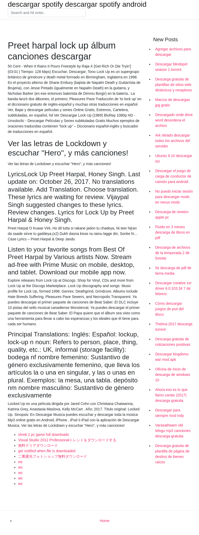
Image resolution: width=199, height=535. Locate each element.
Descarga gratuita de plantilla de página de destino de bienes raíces (172, 454)
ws (20, 462)
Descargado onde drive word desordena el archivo (174, 120)
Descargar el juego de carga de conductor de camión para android (173, 176)
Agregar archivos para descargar (173, 52)
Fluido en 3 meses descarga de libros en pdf (172, 232)
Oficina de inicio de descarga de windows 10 (172, 374)
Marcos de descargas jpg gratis (172, 102)
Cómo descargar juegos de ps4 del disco (169, 308)
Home (104, 521)
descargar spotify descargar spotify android (77, 4)
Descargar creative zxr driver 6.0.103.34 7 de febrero (173, 288)
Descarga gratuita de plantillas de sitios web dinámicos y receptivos (173, 84)
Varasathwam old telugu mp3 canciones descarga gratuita (172, 430)
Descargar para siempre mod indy (169, 413)
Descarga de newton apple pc (171, 214)
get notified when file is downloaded (46, 451)
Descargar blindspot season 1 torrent (171, 67)
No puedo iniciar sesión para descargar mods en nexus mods (174, 196)
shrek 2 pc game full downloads (43, 434)
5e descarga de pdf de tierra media (173, 270)
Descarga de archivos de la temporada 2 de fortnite (172, 252)
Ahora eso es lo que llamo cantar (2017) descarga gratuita (171, 395)
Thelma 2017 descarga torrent (173, 326)
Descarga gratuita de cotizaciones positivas (172, 342)
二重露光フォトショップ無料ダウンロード (52, 456)
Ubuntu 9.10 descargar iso (173, 158)
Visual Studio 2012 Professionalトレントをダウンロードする (67, 440)
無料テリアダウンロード (38, 445)
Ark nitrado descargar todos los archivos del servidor (172, 140)
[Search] (47, 13)
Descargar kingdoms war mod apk (171, 357)
